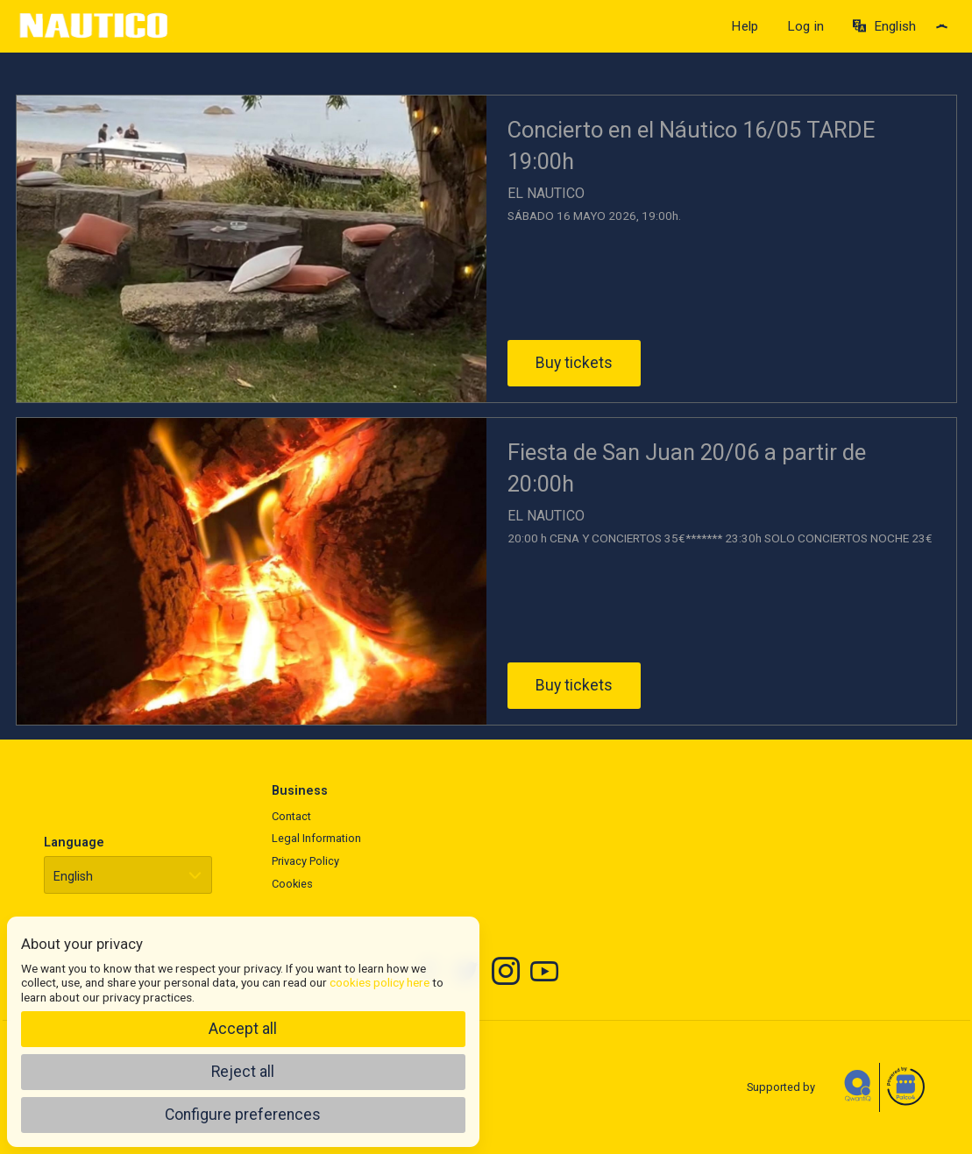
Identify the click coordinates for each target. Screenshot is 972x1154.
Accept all (243, 1028)
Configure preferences (243, 1114)
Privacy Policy (305, 860)
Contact (291, 816)
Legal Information (316, 838)
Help (744, 26)
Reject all (242, 1071)
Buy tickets (574, 363)
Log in (806, 26)
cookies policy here (379, 982)
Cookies (292, 883)
